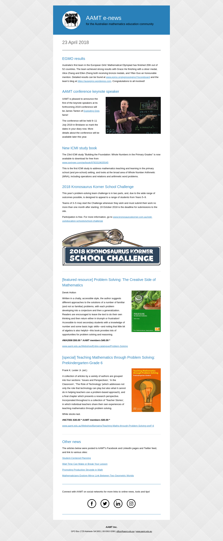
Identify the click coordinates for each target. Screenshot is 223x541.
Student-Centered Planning (76, 458)
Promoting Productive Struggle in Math (82, 469)
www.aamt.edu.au (144, 531)
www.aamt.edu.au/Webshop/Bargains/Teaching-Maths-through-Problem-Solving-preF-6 (108, 425)
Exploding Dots (91, 111)
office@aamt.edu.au (125, 531)
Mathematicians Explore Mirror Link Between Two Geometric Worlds (98, 475)
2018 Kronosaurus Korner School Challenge (98, 187)
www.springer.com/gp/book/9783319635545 (85, 162)
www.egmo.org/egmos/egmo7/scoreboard (128, 77)
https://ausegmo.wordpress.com (94, 81)
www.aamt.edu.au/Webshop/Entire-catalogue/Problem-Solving (95, 346)
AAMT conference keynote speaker (90, 91)
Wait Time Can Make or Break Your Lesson (84, 464)
